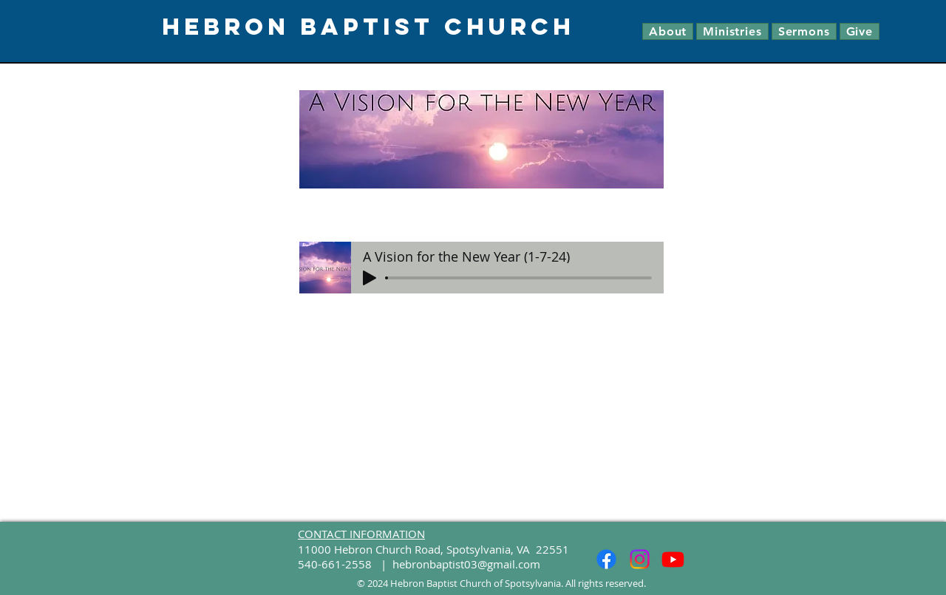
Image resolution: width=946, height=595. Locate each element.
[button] (667, 31)
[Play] (369, 278)
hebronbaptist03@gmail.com (466, 564)
